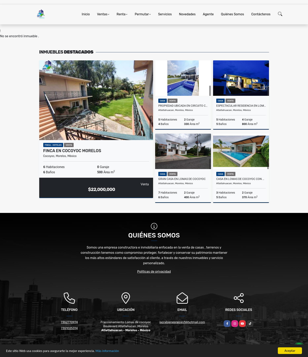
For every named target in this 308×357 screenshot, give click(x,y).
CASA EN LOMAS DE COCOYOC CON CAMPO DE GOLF (241, 179)
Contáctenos (261, 14)
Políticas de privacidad (154, 271)
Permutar (142, 14)
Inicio (86, 14)
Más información (107, 351)
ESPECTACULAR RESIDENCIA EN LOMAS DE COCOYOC (241, 105)
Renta (121, 14)
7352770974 (69, 322)
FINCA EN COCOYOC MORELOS (72, 150)
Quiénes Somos (232, 14)
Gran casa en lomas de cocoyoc (182, 179)
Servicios (165, 14)
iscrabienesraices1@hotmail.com (182, 322)
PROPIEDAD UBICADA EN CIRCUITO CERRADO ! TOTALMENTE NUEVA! (183, 105)
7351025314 (69, 328)
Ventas (102, 14)
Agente (208, 14)
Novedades (187, 14)
